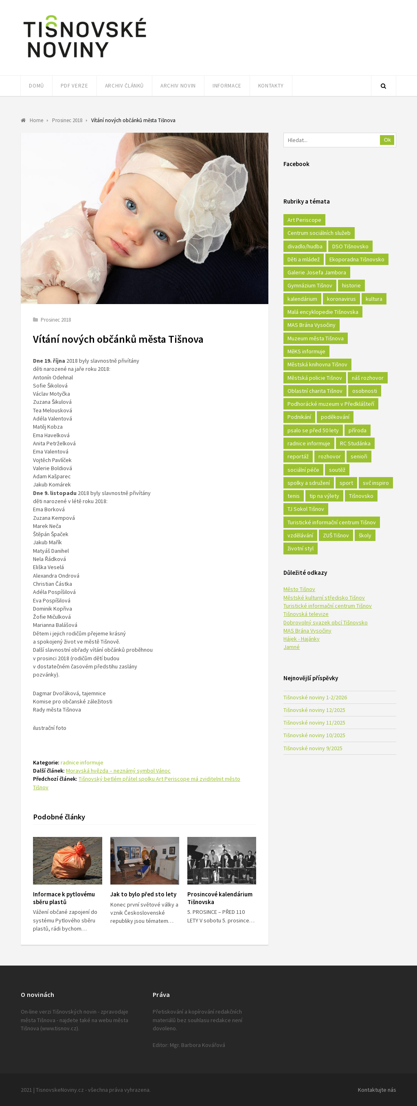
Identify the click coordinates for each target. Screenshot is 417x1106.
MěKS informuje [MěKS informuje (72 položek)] (306, 351)
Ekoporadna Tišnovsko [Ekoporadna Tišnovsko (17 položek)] (356, 259)
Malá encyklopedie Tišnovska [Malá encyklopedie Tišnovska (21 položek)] (323, 311)
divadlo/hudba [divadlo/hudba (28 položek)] (305, 246)
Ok (387, 140)
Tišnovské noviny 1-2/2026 (315, 697)
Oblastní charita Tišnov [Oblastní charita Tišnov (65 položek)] (315, 390)
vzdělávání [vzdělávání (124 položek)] (300, 535)
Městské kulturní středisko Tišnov (324, 597)
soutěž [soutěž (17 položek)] (337, 469)
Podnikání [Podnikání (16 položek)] (299, 416)
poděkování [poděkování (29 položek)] (335, 416)
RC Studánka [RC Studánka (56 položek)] (355, 443)
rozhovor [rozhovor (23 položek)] (329, 456)
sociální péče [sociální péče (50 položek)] (303, 469)
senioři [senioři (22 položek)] (359, 456)
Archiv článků (124, 85)
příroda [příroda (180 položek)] (358, 430)
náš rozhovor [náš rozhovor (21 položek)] (368, 377)
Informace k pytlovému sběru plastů (64, 898)
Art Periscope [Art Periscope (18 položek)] (304, 219)
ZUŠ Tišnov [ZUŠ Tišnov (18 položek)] (336, 535)
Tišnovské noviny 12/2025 (314, 710)
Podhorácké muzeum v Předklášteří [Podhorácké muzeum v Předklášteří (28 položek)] (331, 403)
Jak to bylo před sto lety (143, 894)
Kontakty (271, 85)
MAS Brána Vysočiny (307, 630)
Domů (36, 85)
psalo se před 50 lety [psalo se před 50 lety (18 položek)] (313, 430)
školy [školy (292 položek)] (365, 535)
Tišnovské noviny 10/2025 (314, 735)
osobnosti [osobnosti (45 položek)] (364, 390)
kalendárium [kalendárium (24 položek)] (302, 298)
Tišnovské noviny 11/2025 (314, 722)
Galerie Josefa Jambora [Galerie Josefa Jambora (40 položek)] (317, 272)
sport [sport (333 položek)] (346, 482)
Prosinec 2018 (56, 319)
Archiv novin (178, 85)
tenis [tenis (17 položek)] (294, 495)
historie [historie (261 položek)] (351, 285)
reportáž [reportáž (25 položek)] (298, 456)
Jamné (291, 646)
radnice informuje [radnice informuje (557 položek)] (309, 443)
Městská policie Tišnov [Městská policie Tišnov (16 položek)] (315, 377)
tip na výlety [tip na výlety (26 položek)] (324, 495)
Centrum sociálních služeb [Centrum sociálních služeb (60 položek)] (319, 233)
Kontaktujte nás (377, 1089)
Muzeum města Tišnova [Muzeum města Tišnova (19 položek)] (316, 338)
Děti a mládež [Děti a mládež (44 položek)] (304, 259)
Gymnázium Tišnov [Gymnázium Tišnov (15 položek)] (310, 285)
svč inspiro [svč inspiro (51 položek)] (376, 482)
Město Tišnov (299, 589)
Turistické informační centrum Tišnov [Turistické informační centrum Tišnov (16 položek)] (332, 522)
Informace (227, 85)
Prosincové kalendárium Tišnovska (219, 898)
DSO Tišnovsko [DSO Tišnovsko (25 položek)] (350, 246)
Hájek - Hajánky (301, 638)
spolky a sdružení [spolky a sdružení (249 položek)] (309, 482)
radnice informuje (82, 762)
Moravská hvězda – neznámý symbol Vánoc (118, 770)
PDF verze (74, 85)
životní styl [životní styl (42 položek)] (301, 548)
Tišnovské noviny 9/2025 (312, 748)
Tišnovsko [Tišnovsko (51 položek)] (361, 495)
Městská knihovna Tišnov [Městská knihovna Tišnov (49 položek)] (317, 364)
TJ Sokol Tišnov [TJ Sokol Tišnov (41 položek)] (306, 508)
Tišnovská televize (306, 614)
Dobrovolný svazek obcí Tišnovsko (325, 622)
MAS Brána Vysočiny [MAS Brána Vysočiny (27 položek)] (312, 325)
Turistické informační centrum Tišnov (327, 605)
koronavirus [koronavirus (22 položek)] (341, 298)
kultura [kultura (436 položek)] (374, 298)
